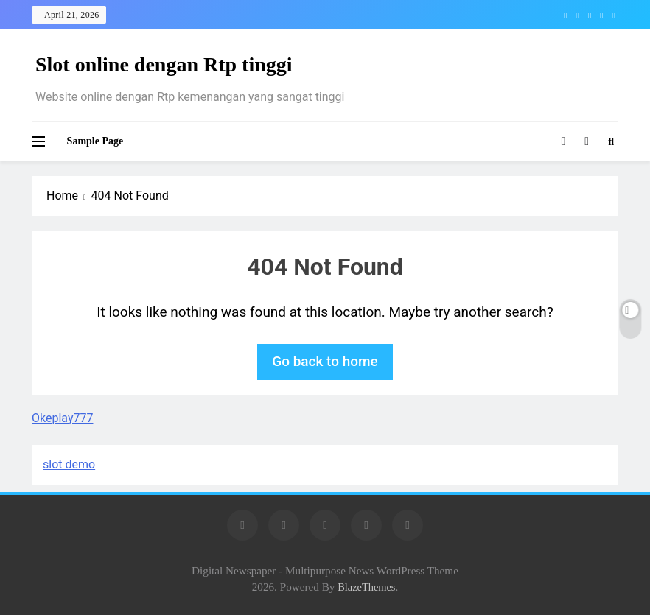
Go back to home (325, 361)
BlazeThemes (366, 587)
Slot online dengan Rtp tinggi (164, 64)
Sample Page (95, 141)
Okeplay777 (62, 418)
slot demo (69, 464)
